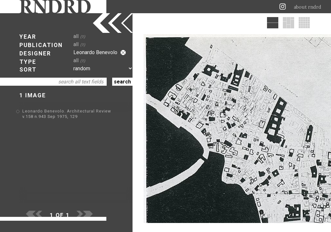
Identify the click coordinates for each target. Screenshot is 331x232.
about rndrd (307, 7)
